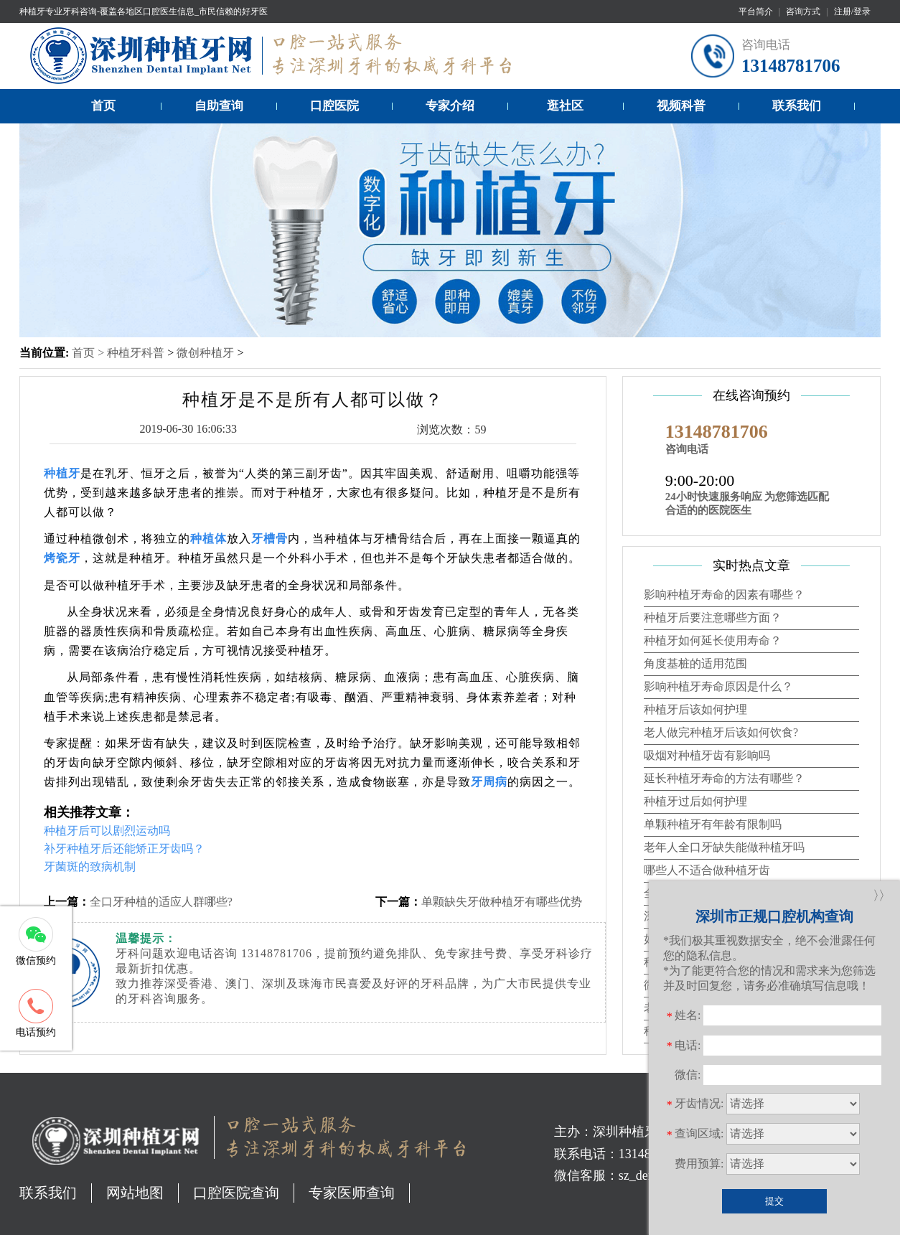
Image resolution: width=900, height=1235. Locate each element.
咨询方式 (803, 11)
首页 (103, 106)
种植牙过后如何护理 (695, 801)
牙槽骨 (269, 538)
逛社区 (565, 106)
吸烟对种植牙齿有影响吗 (707, 755)
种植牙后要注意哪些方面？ (713, 617)
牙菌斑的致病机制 (90, 866)
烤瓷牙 (62, 558)
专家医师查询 (352, 1193)
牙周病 (489, 782)
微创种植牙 (205, 353)
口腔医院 (334, 106)
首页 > (89, 353)
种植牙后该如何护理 (695, 709)
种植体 (208, 538)
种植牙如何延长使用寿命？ (713, 640)
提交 (774, 1201)
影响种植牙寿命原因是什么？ (718, 686)
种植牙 (62, 473)
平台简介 (756, 11)
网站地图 (135, 1193)
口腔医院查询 (236, 1193)
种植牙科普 (135, 353)
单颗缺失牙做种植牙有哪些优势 (501, 902)
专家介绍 (450, 106)
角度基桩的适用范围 (695, 663)
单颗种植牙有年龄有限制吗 (713, 824)
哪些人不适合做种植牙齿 (707, 870)
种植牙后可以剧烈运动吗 (107, 831)
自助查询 (218, 106)
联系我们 (796, 106)
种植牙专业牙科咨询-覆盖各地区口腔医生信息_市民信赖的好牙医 (143, 11)
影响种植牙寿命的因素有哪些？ (724, 594)
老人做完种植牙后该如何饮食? (721, 732)
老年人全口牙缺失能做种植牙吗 (724, 847)
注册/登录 (852, 11)
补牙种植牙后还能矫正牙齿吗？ (124, 848)
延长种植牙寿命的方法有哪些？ (724, 778)
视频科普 (681, 106)
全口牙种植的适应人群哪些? (161, 902)
